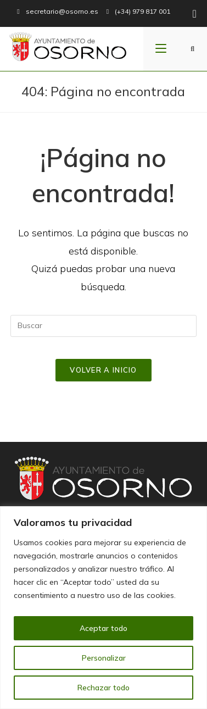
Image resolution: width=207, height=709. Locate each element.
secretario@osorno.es (62, 11)
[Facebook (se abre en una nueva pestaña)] (192, 13)
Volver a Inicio (103, 369)
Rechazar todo (103, 688)
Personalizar (104, 658)
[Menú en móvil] (160, 49)
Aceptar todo (103, 628)
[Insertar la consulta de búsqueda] (103, 326)
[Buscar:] (192, 49)
